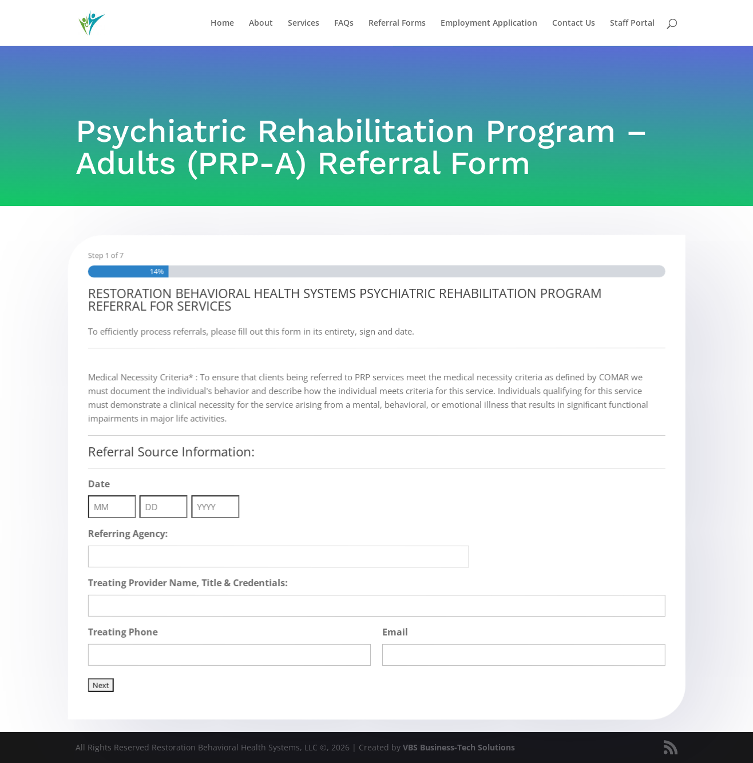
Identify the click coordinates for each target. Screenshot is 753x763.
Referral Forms (397, 23)
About (261, 23)
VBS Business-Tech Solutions (459, 747)
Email (394, 632)
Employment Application (489, 23)
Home (222, 23)
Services (303, 23)
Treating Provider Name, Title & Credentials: (195, 582)
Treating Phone (132, 630)
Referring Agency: (137, 533)
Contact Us (573, 23)
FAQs (344, 23)
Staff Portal (632, 23)
